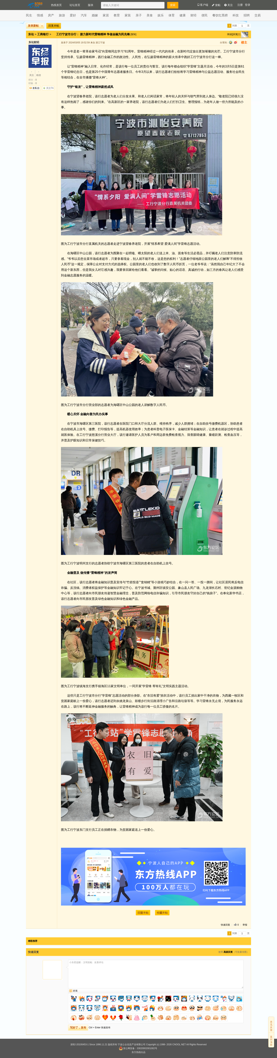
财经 (193, 15)
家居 (106, 15)
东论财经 (33, 42)
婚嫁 (95, 15)
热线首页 (56, 5)
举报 (245, 924)
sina (235, 42)
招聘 (247, 15)
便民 (204, 15)
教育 (117, 15)
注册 (240, 4)
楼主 (244, 42)
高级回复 (228, 952)
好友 (75, 990)
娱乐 (161, 15)
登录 (247, 4)
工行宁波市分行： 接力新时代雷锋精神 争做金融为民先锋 (93, 34)
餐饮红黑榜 (220, 15)
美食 (150, 15)
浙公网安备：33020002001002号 (138, 1048)
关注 (228, 5)
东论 (31, 34)
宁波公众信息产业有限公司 (131, 1044)
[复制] (133, 34)
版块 (90, 5)
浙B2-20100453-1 (79, 1044)
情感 (40, 15)
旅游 (62, 15)
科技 (236, 15)
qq (230, 42)
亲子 (139, 15)
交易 (257, 15)
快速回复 (225, 924)
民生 (29, 15)
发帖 (216, 5)
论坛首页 (74, 5)
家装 (128, 15)
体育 (172, 15)
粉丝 (38, 73)
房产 (51, 15)
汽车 (84, 15)
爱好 (73, 15)
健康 (182, 15)
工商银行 (43, 34)
